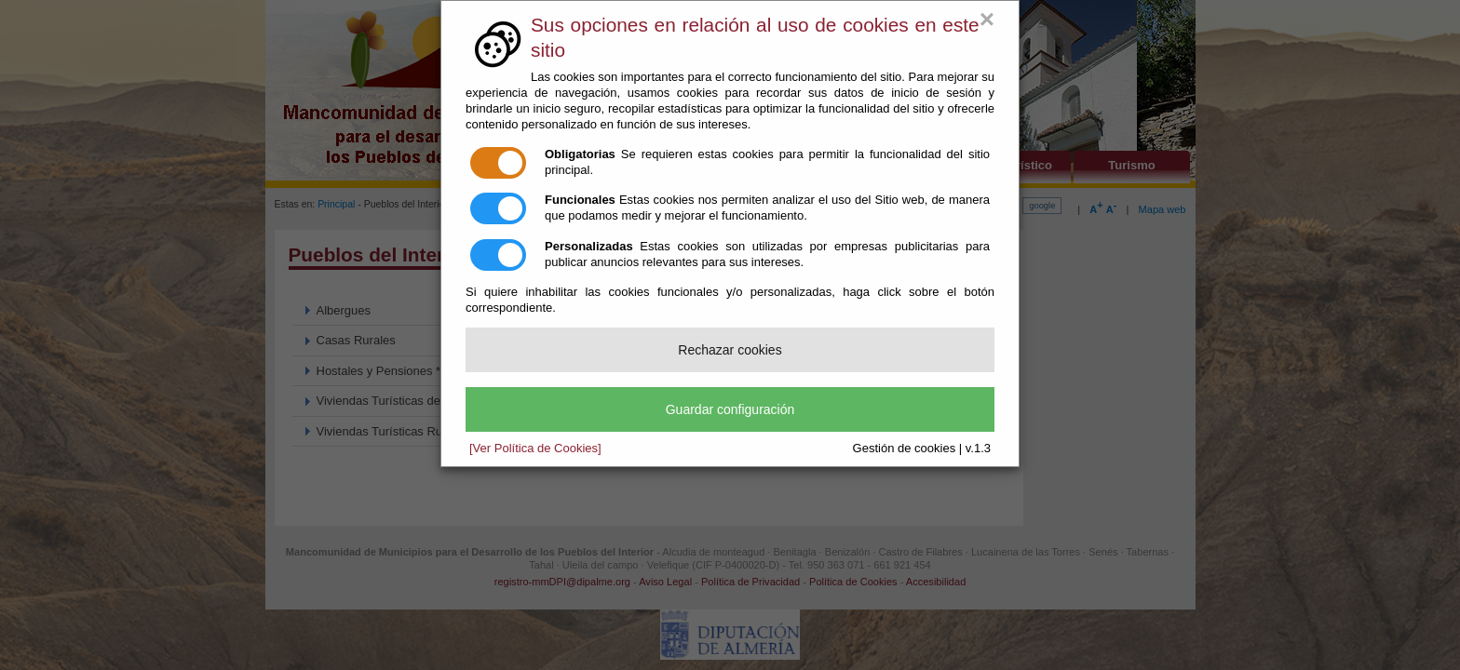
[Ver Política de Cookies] (535, 448)
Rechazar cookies (729, 349)
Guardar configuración (730, 409)
